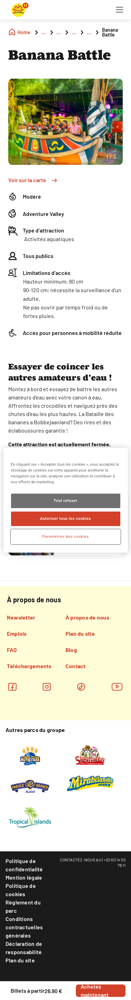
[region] (65, 499)
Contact (76, 666)
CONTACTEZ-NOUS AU (80, 859)
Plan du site (80, 633)
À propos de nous (87, 617)
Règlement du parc (23, 906)
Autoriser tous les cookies (65, 518)
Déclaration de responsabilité (24, 947)
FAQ (12, 649)
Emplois (17, 633)
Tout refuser (66, 500)
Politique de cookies (21, 889)
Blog (71, 649)
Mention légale (24, 877)
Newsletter (21, 617)
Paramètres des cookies (65, 536)
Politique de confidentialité (24, 865)
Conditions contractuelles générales (24, 927)
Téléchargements (29, 666)
